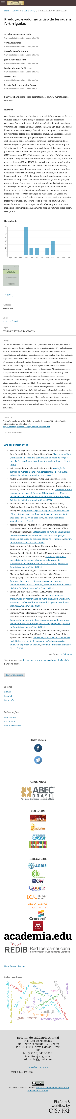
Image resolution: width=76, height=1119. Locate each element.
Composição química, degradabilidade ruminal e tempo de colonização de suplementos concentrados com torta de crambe (38, 560)
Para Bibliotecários (12, 725)
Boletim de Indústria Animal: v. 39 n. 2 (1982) (31, 475)
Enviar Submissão (14, 675)
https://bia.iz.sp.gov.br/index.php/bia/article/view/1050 (26, 426)
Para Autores (10, 721)
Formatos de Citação (13, 432)
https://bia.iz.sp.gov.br (38, 1067)
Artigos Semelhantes (16, 444)
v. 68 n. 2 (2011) (28, 10)
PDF (9, 294)
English (7, 691)
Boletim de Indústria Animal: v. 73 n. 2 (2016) (32, 588)
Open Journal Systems (14, 966)
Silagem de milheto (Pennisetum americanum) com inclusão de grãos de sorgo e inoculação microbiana (40, 458)
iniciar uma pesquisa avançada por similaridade (46, 660)
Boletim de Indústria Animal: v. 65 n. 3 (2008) (31, 500)
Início (6, 10)
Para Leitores (10, 717)
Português (9, 700)
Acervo (16, 10)
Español (8, 696)
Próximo (65, 654)
